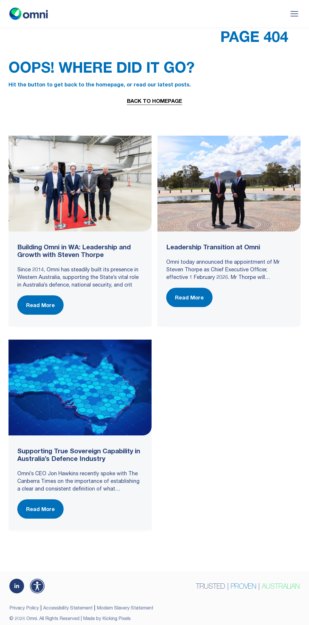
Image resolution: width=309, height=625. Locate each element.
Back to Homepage (154, 101)
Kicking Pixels (116, 618)
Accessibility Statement (68, 607)
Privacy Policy (24, 607)
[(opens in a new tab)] (16, 586)
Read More (40, 305)
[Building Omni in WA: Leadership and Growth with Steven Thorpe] (80, 183)
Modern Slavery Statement (125, 607)
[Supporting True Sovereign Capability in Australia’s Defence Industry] (80, 387)
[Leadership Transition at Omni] (228, 183)
